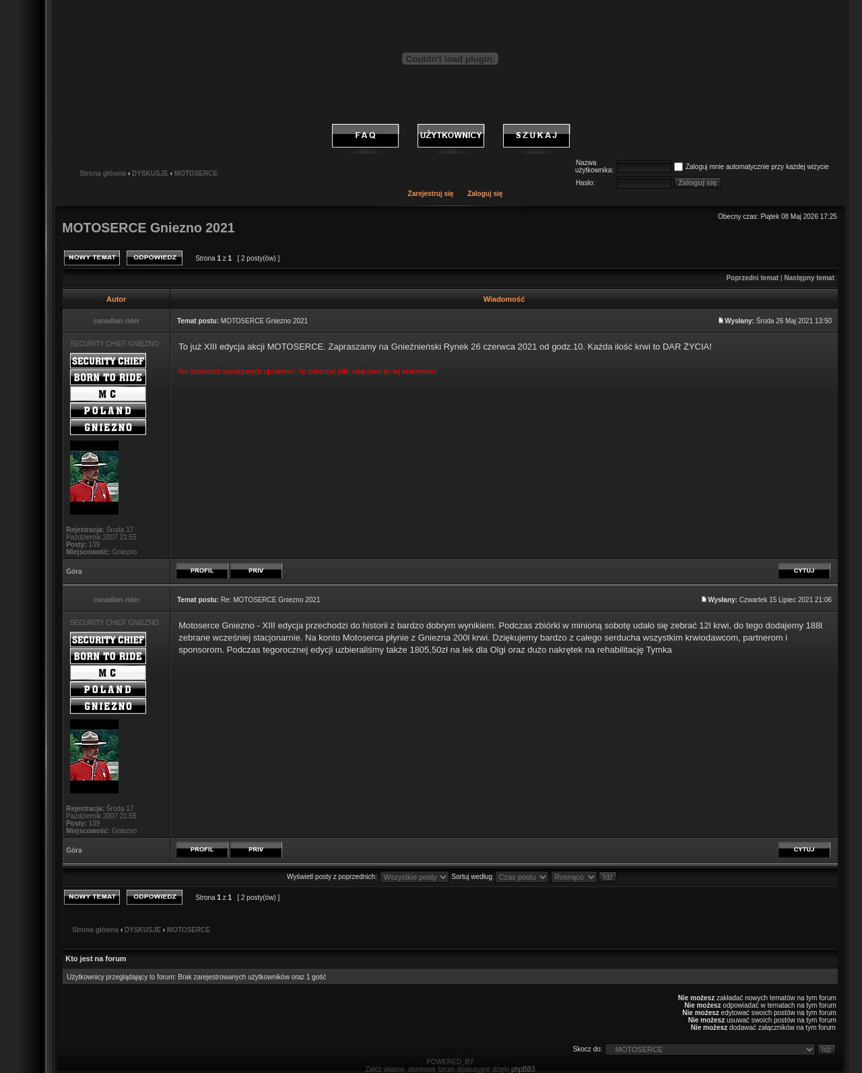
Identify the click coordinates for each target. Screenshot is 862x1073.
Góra (73, 571)
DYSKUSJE (150, 173)
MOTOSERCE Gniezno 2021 (148, 227)
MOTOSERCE (196, 173)
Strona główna (102, 173)
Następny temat (809, 278)
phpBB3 (523, 1069)
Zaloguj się (484, 193)
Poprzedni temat (752, 278)
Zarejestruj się (431, 193)
